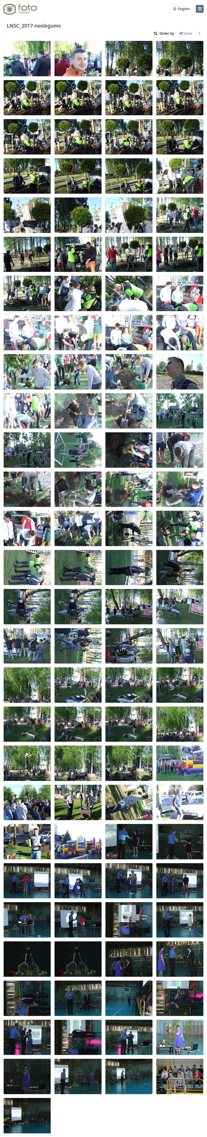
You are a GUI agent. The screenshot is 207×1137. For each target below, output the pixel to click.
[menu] (200, 9)
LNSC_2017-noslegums (34, 25)
